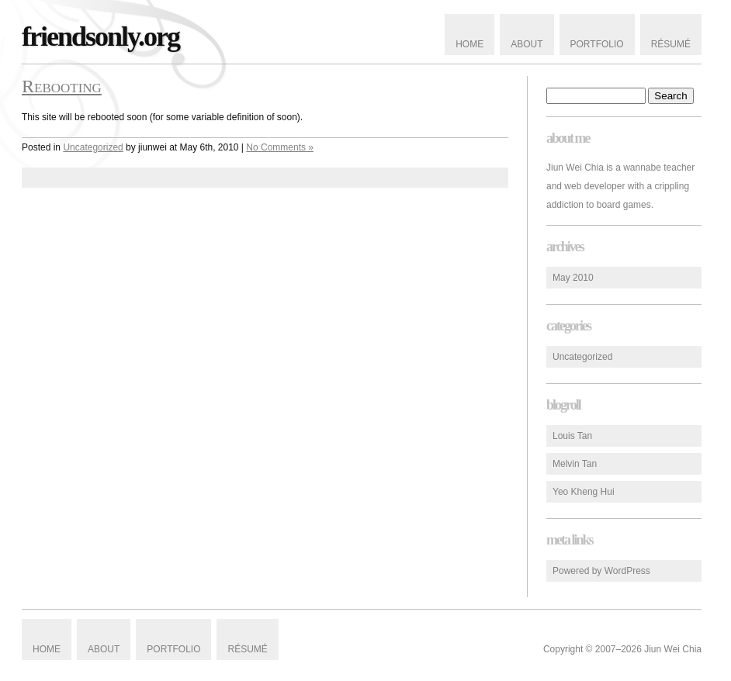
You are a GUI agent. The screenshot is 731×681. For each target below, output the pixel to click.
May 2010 (573, 277)
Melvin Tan (575, 463)
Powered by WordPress (601, 570)
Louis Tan (572, 435)
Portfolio (597, 44)
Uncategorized (582, 356)
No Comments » (280, 147)
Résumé (671, 44)
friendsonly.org (100, 36)
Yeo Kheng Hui (584, 491)
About (526, 44)
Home (469, 44)
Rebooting (62, 86)
